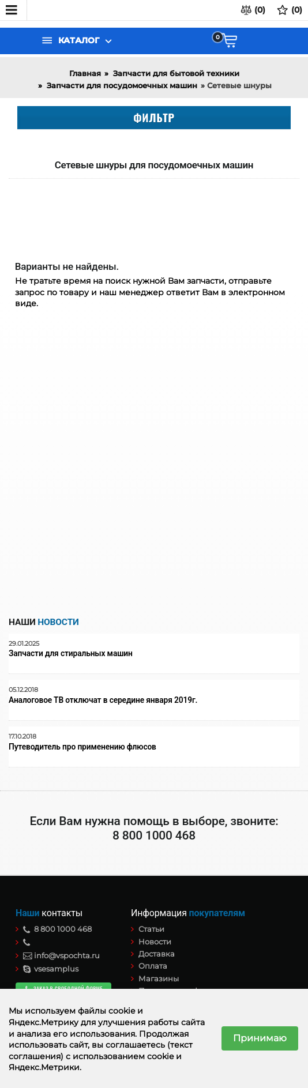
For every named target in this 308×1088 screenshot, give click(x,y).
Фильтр (153, 117)
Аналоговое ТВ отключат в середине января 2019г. (103, 700)
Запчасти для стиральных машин (71, 653)
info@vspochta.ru (61, 955)
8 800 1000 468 (57, 928)
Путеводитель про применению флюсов (82, 747)
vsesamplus (50, 968)
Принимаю (260, 1038)
